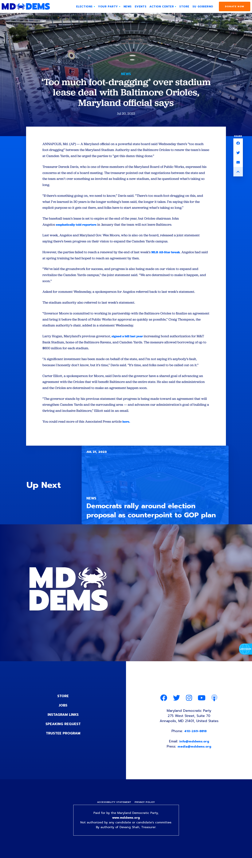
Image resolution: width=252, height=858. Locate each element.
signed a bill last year (129, 337)
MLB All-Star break (166, 253)
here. (126, 423)
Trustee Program (63, 734)
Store (63, 698)
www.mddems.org (126, 820)
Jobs (63, 707)
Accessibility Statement (114, 804)
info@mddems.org (194, 743)
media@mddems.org (194, 749)
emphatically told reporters (78, 225)
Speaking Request (63, 725)
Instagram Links (63, 716)
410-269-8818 (195, 733)
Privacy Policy (145, 804)
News (126, 74)
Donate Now (234, 6)
